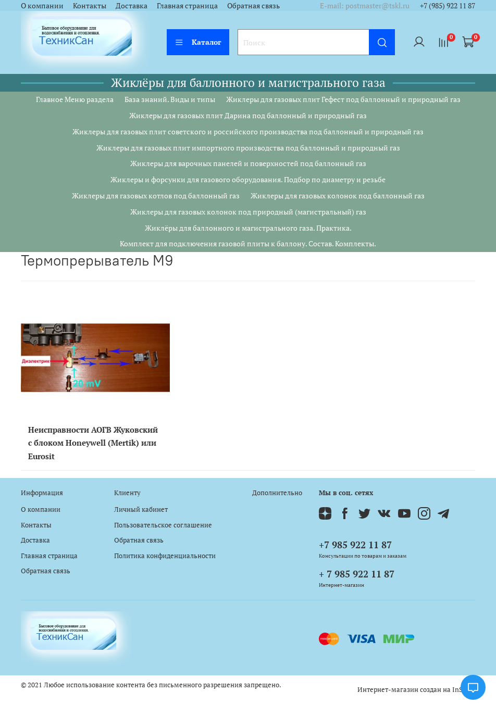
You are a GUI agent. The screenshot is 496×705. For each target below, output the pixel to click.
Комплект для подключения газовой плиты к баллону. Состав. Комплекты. (248, 243)
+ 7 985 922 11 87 (356, 574)
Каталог (198, 42)
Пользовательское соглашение (163, 525)
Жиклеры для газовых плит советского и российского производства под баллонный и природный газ (248, 131)
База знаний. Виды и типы (170, 99)
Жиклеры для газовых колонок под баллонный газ (338, 195)
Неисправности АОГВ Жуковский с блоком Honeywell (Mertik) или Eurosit (93, 442)
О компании (42, 5)
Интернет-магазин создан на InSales (416, 689)
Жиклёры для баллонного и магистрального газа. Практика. (248, 228)
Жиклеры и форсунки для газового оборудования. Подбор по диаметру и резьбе (248, 179)
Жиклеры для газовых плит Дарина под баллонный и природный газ (248, 115)
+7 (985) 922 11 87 (447, 5)
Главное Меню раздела (75, 99)
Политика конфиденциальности (165, 555)
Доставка (131, 5)
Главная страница (187, 5)
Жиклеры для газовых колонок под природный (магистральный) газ (248, 212)
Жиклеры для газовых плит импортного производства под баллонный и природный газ (248, 148)
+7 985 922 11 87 (355, 544)
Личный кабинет (141, 509)
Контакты (89, 5)
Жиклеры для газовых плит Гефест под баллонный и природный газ (343, 99)
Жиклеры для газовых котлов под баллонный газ (156, 195)
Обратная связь (253, 5)
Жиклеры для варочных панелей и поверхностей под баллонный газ (248, 163)
